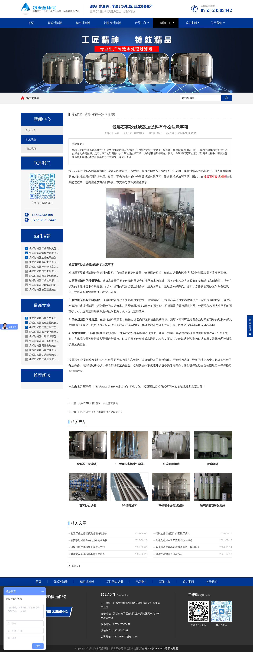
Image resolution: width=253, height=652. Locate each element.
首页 (31, 22)
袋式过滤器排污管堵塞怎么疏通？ (42, 266)
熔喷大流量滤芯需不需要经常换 (88, 554)
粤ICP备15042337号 (156, 648)
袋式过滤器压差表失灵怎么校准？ (42, 248)
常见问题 (30, 139)
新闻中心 (165, 22)
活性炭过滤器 (112, 22)
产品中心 (140, 22)
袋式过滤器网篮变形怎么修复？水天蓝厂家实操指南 (42, 275)
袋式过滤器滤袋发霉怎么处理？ (42, 253)
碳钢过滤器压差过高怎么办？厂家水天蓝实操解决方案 (42, 280)
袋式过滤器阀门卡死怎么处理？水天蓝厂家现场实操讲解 (42, 271)
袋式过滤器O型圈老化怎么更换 (42, 284)
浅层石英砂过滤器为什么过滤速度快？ (99, 403)
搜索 (226, 98)
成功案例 (191, 22)
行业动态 (30, 148)
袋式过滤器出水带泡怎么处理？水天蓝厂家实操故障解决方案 (42, 262)
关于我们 (216, 22)
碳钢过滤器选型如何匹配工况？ (172, 533)
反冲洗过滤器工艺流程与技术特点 (173, 540)
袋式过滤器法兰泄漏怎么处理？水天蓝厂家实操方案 (42, 289)
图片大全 (30, 130)
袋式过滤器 (55, 22)
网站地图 (173, 648)
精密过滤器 (83, 22)
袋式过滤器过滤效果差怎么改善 (42, 257)
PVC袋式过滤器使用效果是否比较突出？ (100, 411)
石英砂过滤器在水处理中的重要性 (89, 540)
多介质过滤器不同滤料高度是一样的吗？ (177, 547)
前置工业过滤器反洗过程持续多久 (89, 533)
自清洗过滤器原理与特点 (169, 554)
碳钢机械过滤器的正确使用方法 (88, 547)
